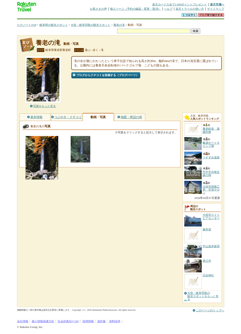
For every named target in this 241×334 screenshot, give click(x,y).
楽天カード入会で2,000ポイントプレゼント (179, 4)
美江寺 (207, 260)
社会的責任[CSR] (68, 321)
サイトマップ (215, 8)
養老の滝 (119, 25)
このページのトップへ (210, 310)
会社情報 (22, 321)
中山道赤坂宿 (211, 246)
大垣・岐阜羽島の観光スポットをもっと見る (203, 296)
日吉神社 (208, 275)
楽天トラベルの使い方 (190, 8)
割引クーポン (86, 16)
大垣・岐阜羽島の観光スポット (90, 25)
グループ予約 (104, 16)
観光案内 (121, 16)
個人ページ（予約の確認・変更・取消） (135, 8)
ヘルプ (168, 8)
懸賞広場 (68, 16)
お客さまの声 (98, 8)
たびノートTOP (26, 25)
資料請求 (114, 321)
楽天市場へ (217, 4)
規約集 (101, 321)
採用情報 (88, 321)
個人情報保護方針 (43, 321)
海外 (50, 16)
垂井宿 (207, 229)
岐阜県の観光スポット (53, 25)
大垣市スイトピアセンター (211, 216)
